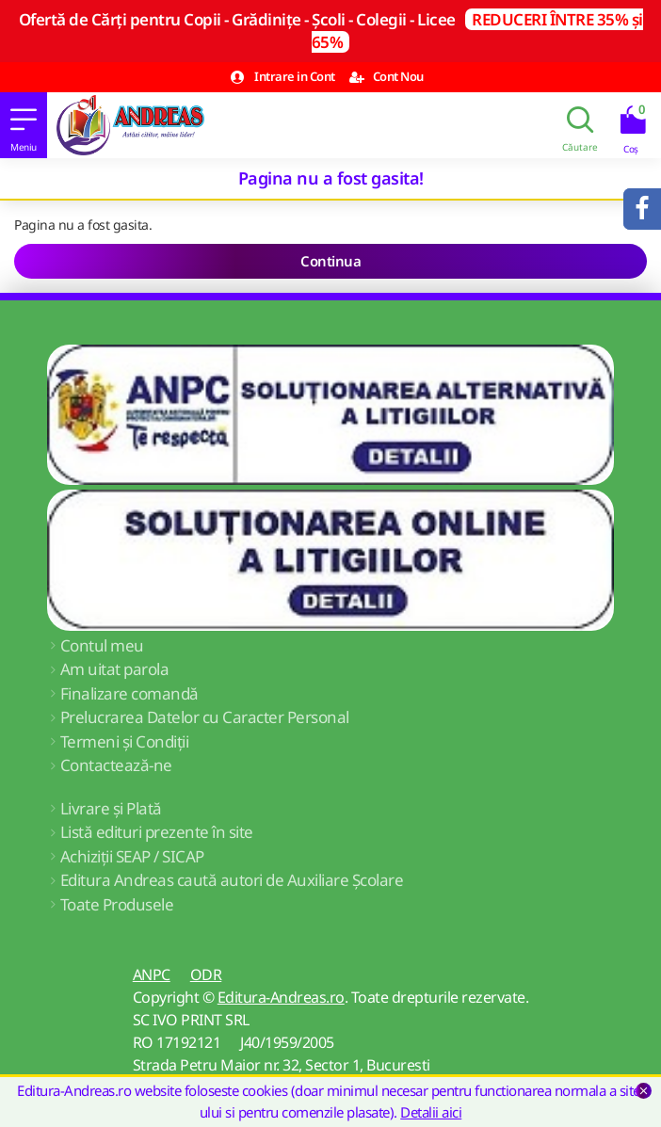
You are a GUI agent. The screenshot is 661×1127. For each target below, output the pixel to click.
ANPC (151, 974)
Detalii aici (430, 1112)
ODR (206, 974)
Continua (330, 260)
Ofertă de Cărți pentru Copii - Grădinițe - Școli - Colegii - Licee (331, 30)
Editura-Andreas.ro (281, 997)
